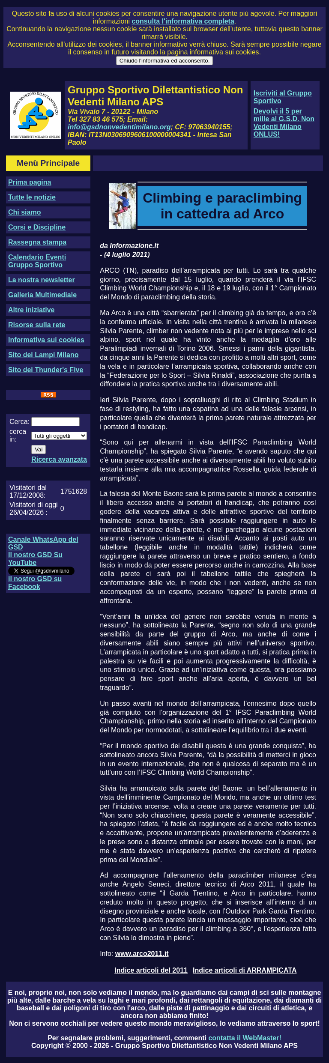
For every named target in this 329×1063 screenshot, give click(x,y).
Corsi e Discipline (37, 227)
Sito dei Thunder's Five (45, 369)
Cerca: (19, 421)
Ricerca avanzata (59, 459)
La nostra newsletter (41, 280)
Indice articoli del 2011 (151, 970)
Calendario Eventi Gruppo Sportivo (37, 261)
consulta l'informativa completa (183, 21)
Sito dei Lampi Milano (43, 354)
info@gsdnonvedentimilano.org (119, 127)
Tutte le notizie (32, 197)
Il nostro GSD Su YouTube (35, 558)
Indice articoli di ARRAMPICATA (244, 970)
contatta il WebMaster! (244, 1038)
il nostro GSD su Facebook (35, 582)
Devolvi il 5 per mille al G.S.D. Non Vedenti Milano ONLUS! (284, 122)
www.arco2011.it (142, 953)
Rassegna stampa (37, 242)
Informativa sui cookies (46, 339)
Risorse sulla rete (36, 324)
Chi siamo (24, 212)
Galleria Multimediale (42, 295)
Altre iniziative (31, 310)
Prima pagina (29, 182)
